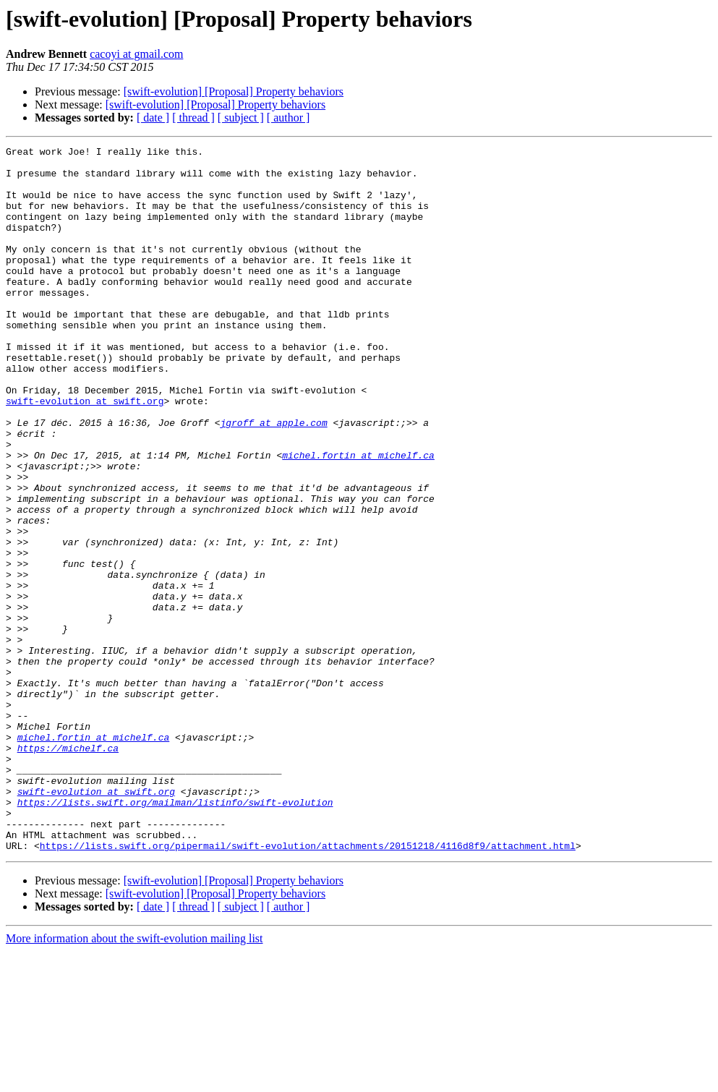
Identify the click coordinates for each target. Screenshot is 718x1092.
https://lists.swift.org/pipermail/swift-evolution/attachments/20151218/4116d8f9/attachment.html (308, 986)
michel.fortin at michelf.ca (358, 517)
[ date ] (153, 117)
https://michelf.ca (68, 869)
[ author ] (288, 117)
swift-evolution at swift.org (84, 452)
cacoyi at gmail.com (136, 54)
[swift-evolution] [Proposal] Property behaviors (233, 91)
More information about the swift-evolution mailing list (134, 1079)
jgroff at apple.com (273, 478)
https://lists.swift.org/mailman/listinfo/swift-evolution (175, 934)
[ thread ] (193, 117)
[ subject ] (241, 117)
